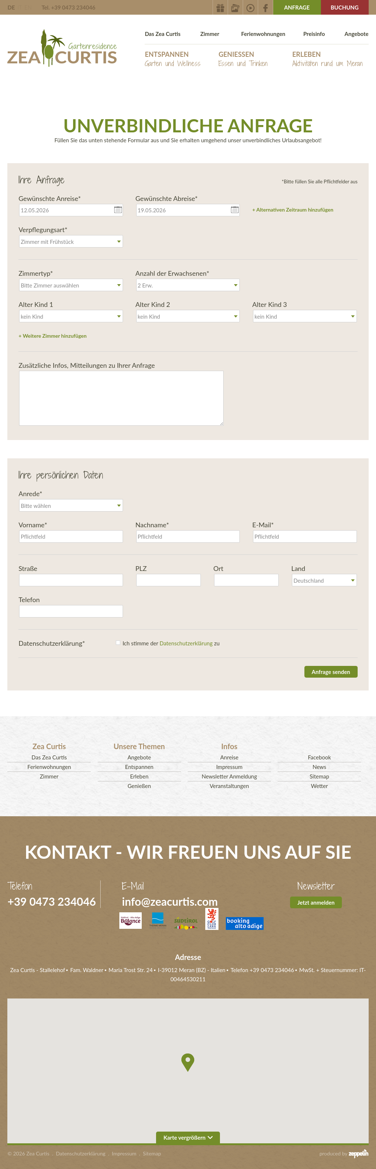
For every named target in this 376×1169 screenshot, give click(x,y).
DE (11, 7)
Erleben (327, 59)
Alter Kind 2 (152, 304)
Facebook (319, 757)
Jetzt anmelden (316, 902)
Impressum (229, 766)
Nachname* (152, 525)
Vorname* (32, 525)
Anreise (229, 757)
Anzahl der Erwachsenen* (172, 273)
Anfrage (297, 7)
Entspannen (172, 59)
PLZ (141, 568)
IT (19, 7)
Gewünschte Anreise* (49, 198)
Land (298, 568)
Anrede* (30, 494)
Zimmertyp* (35, 273)
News (319, 766)
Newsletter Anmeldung (229, 776)
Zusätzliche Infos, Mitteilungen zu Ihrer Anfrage (86, 365)
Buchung (344, 7)
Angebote (356, 33)
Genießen (243, 59)
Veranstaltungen (229, 786)
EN (28, 7)
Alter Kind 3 (269, 304)
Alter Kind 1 (35, 304)
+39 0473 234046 (51, 901)
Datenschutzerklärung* (51, 643)
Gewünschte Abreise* (166, 198)
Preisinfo (314, 33)
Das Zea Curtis (162, 33)
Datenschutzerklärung (186, 643)
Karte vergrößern (188, 1137)
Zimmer (209, 33)
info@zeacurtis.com (170, 901)
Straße (27, 568)
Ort (218, 568)
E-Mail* (263, 525)
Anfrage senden (331, 671)
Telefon (29, 600)
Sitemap (319, 776)
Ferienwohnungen (263, 33)
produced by (344, 1153)
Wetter (319, 786)
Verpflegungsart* (42, 230)
